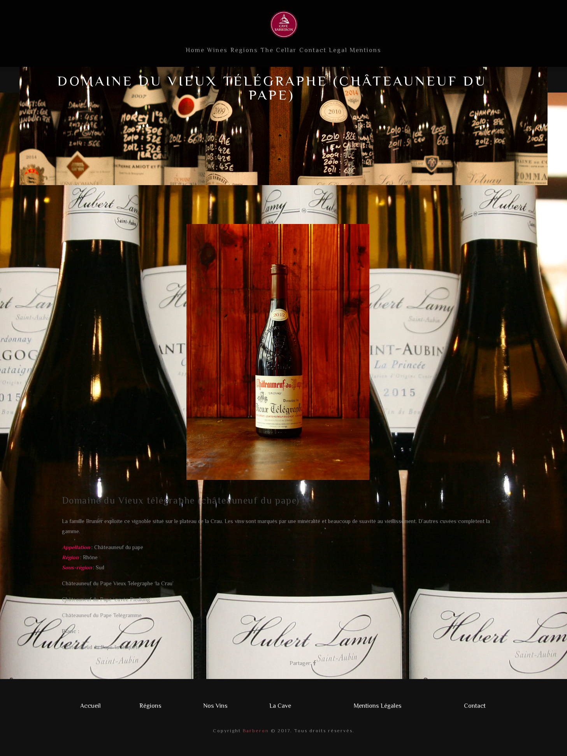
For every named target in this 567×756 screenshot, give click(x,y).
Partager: (300, 663)
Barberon (255, 730)
